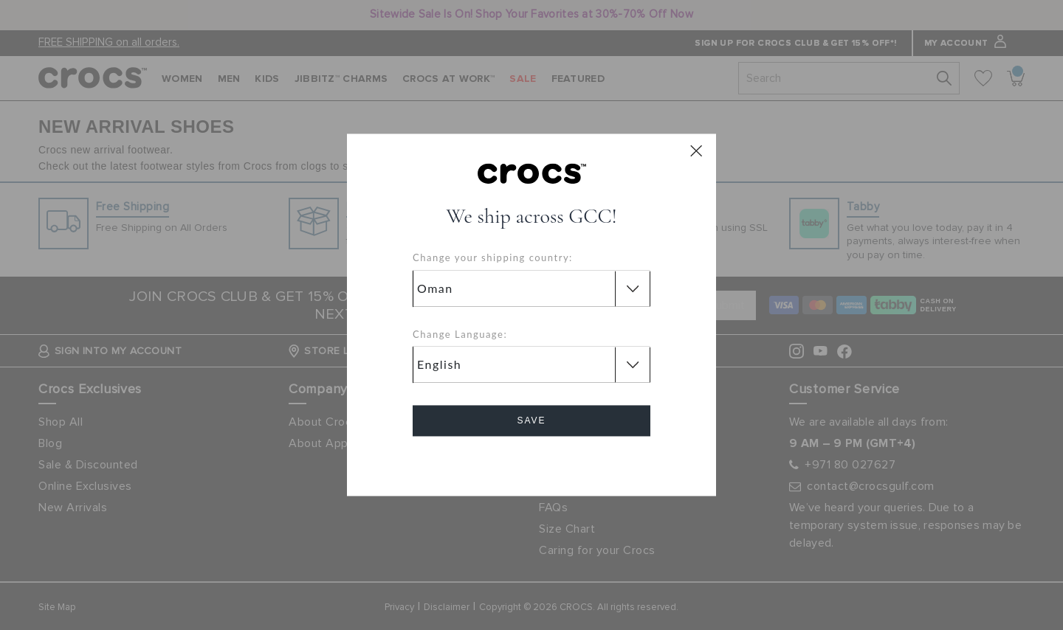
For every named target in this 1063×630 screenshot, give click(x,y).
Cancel (531, 463)
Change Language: (460, 334)
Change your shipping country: (493, 258)
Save (531, 421)
